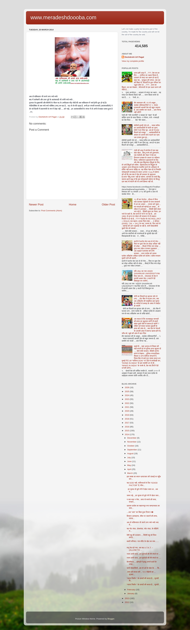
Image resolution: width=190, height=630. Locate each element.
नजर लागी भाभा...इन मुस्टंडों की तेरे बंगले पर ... (143, 554)
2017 (127, 423)
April (129, 469)
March (130, 473)
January (131, 593)
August (130, 453)
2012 (127, 602)
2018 (127, 419)
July (129, 457)
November (132, 442)
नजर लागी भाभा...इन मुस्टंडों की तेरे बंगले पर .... (144, 558)
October (131, 446)
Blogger (110, 619)
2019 (127, 415)
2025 (127, 391)
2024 (127, 395)
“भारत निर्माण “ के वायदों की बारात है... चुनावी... (143, 584)
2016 (127, 427)
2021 (127, 407)
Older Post (108, 204)
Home (72, 204)
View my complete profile (133, 61)
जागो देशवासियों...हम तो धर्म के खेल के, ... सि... (144, 568)
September (132, 450)
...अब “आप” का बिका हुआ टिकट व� (140, 512)
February (131, 589)
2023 (127, 399)
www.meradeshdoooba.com (63, 17)
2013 (127, 598)
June (129, 461)
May (129, 465)
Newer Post (36, 204)
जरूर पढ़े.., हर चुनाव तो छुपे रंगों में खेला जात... (143, 495)
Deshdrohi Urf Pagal (134, 57)
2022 (127, 403)
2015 (127, 430)
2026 (127, 387)
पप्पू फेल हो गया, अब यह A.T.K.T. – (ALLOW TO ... (140, 549)
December (132, 438)
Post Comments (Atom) (51, 210)
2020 (127, 411)
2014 (127, 434)
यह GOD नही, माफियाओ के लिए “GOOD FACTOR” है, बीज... (142, 484)
